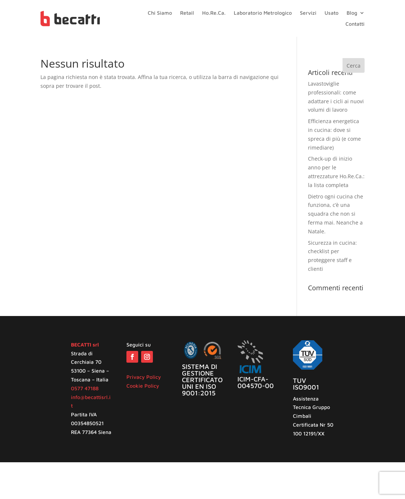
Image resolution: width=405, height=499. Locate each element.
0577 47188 (84, 388)
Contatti (355, 24)
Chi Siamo (160, 13)
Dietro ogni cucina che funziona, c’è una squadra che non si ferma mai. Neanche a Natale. (335, 214)
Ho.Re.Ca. (214, 13)
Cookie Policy (142, 386)
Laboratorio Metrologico (263, 13)
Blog (352, 13)
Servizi (308, 13)
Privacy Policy (143, 377)
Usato (331, 13)
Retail (187, 13)
